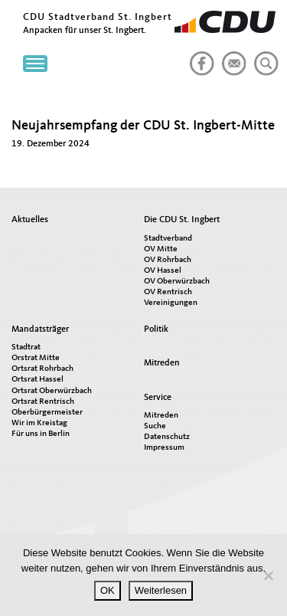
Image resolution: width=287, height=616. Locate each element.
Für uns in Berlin (40, 434)
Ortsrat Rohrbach (42, 369)
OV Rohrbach (167, 260)
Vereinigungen (170, 303)
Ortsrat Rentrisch (42, 402)
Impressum (164, 448)
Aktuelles (29, 219)
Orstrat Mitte (35, 358)
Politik (156, 329)
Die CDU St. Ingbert (182, 219)
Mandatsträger (40, 329)
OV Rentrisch (168, 292)
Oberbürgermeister (47, 412)
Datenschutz (167, 437)
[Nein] (268, 575)
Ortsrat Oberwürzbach (51, 391)
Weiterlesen (161, 590)
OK (107, 590)
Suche (155, 426)
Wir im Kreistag (39, 423)
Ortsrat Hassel (37, 379)
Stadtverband (168, 238)
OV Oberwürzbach (177, 281)
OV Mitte (161, 249)
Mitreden (162, 363)
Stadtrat (26, 347)
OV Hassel (162, 271)
